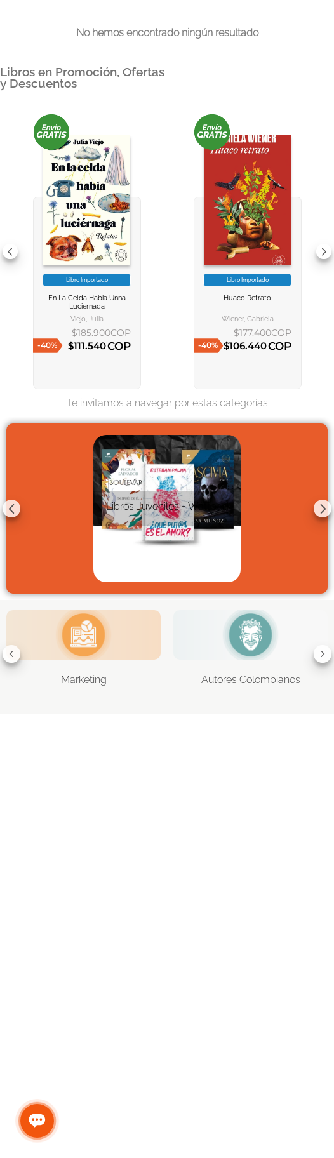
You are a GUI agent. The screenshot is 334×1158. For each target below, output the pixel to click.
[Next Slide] (323, 251)
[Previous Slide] (10, 251)
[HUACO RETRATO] (248, 251)
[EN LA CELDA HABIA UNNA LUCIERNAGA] (87, 251)
